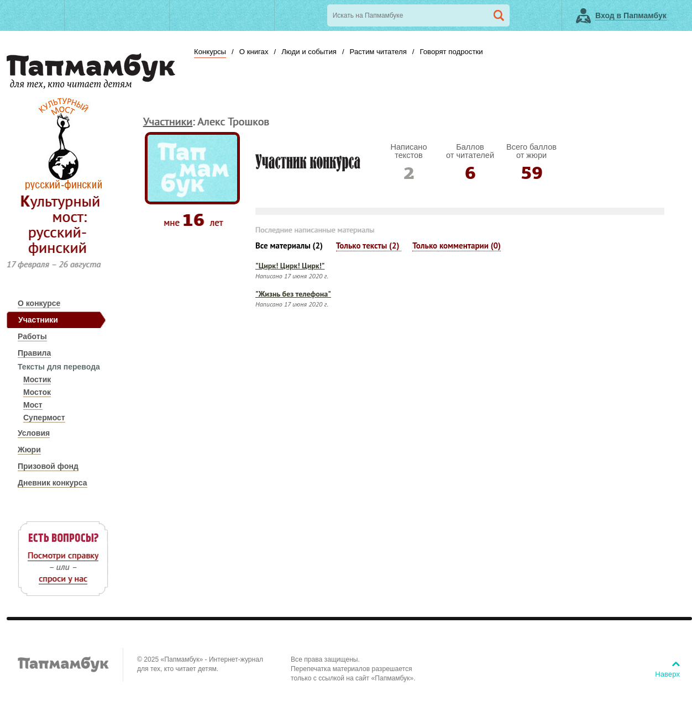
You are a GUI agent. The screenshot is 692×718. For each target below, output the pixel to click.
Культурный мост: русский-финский (60, 224)
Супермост (44, 417)
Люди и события (309, 51)
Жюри (29, 449)
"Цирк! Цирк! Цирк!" (289, 266)
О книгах (254, 51)
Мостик (37, 379)
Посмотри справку (63, 555)
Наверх (667, 674)
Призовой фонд (48, 466)
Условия (34, 433)
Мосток (37, 392)
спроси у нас (63, 578)
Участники (38, 319)
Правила (34, 353)
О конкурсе (39, 303)
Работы (32, 336)
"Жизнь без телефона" (293, 294)
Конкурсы (210, 51)
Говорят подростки (451, 51)
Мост (33, 404)
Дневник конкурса (52, 482)
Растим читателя (378, 51)
